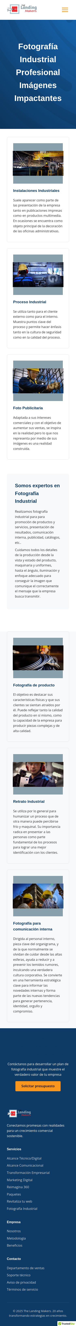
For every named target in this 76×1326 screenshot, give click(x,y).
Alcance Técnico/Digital (24, 1158)
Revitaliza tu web (19, 1201)
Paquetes (14, 1194)
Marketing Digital (20, 1180)
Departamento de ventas (25, 1268)
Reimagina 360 (18, 1187)
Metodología (16, 1238)
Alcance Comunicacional (25, 1165)
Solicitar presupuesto (38, 1086)
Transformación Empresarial (28, 1172)
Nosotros (14, 1231)
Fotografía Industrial (22, 1208)
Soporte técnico (19, 1275)
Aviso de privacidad (21, 1282)
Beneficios (14, 1245)
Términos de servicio (22, 1289)
